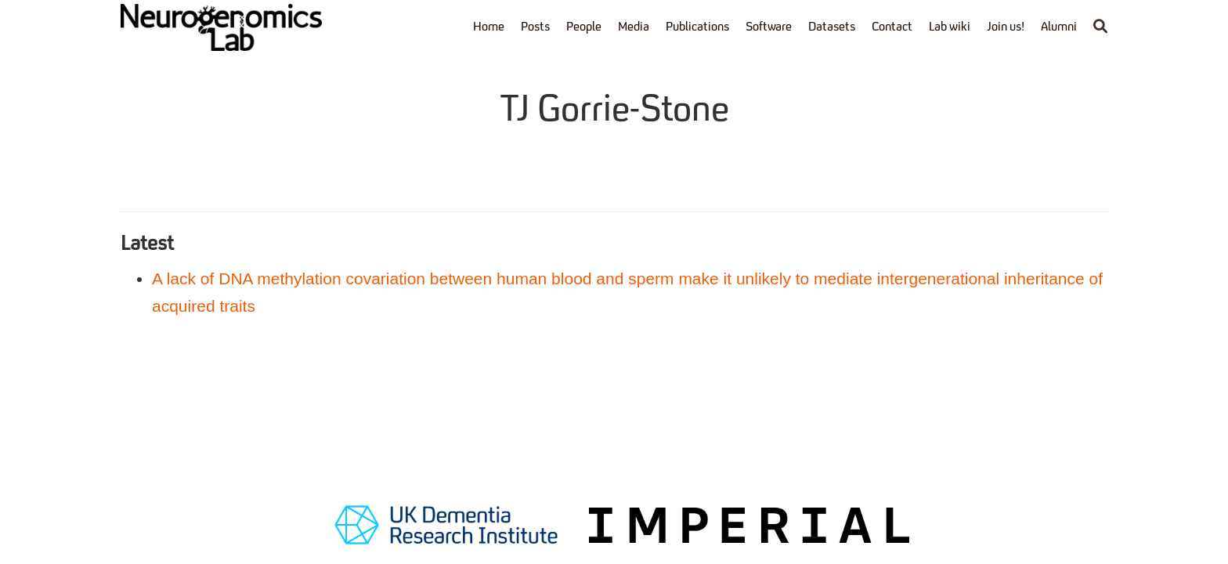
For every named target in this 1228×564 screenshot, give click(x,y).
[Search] (1100, 28)
